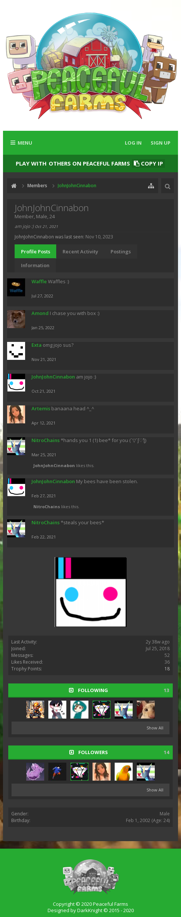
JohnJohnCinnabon (53, 376)
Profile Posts (35, 251)
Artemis (40, 408)
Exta (36, 345)
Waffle (39, 281)
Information (35, 265)
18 (167, 669)
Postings (121, 251)
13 (166, 690)
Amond (40, 313)
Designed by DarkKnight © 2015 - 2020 (91, 910)
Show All (155, 728)
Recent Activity (80, 251)
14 (166, 752)
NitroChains (45, 440)
